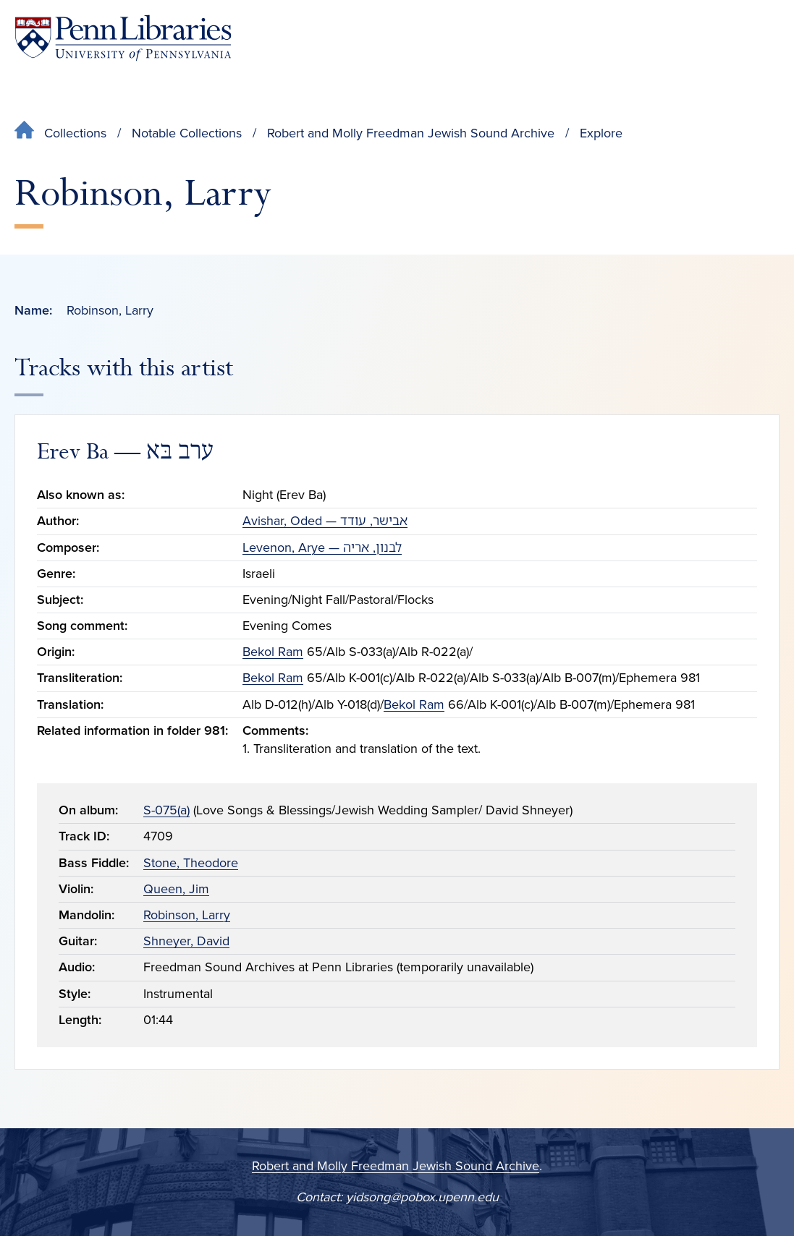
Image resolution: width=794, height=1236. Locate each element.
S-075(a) (166, 810)
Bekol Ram (272, 652)
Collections (75, 133)
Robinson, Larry (186, 915)
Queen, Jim (176, 889)
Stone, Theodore (190, 863)
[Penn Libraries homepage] (123, 38)
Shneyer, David (186, 941)
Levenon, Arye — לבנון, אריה (322, 547)
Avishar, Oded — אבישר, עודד (324, 521)
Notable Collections (187, 133)
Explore (601, 133)
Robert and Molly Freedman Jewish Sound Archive (410, 133)
